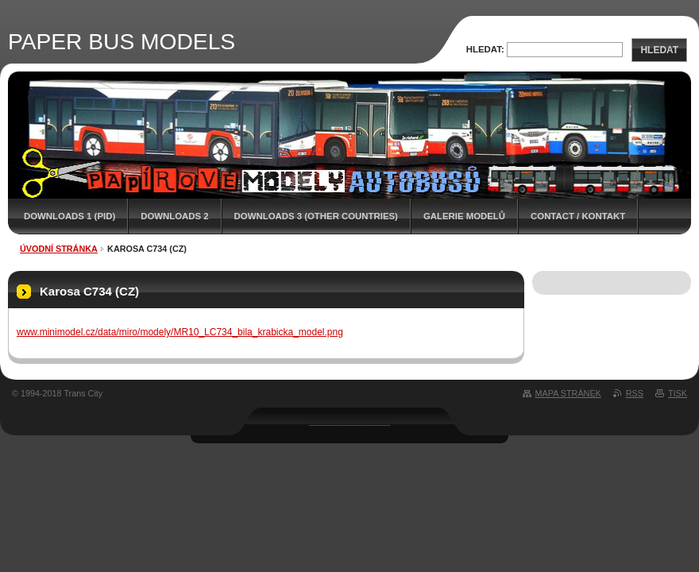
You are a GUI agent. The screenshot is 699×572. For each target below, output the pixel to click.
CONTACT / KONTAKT (578, 216)
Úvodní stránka (59, 248)
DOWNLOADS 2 (174, 216)
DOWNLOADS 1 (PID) (69, 216)
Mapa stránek (568, 393)
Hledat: (485, 49)
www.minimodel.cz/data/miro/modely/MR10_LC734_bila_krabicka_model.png (180, 332)
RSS (634, 393)
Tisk (677, 393)
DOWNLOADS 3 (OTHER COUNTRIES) (316, 216)
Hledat (659, 50)
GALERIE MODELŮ (464, 216)
